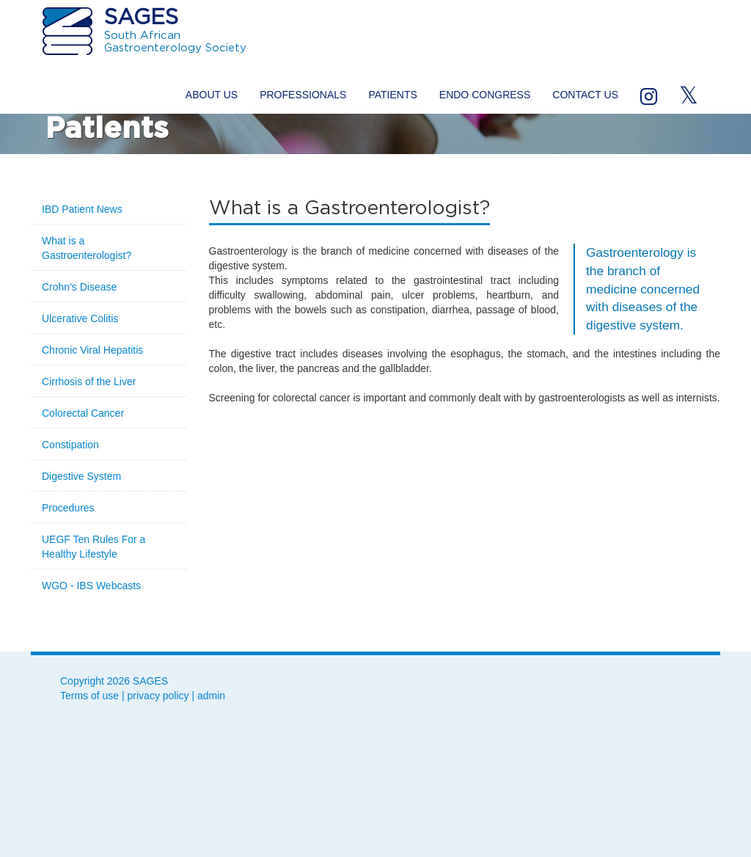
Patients (392, 95)
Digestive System (81, 476)
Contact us (585, 95)
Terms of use (89, 695)
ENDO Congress (484, 95)
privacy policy (158, 695)
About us (212, 95)
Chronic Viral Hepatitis (92, 350)
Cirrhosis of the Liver (89, 381)
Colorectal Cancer (83, 413)
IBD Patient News (82, 209)
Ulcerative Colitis (80, 318)
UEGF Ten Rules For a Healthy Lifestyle (93, 546)
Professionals (303, 95)
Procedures (68, 508)
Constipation (70, 445)
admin (211, 695)
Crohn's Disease (79, 287)
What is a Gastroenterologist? (86, 248)
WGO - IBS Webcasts (91, 585)
